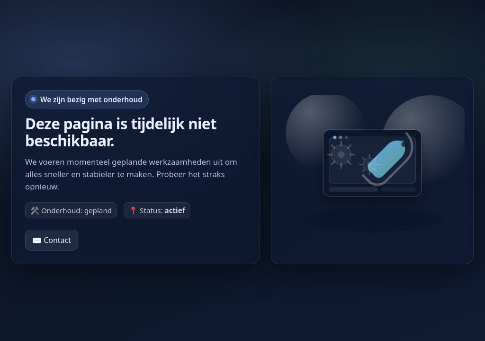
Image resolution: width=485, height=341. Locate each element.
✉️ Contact (51, 240)
